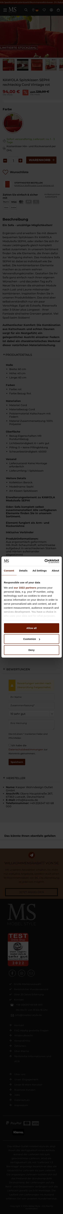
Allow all (31, 627)
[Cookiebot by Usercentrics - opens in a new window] (45, 561)
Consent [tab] (9, 570)
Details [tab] (23, 570)
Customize (31, 639)
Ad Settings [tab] (40, 570)
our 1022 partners (25, 587)
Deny (31, 649)
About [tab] (55, 570)
